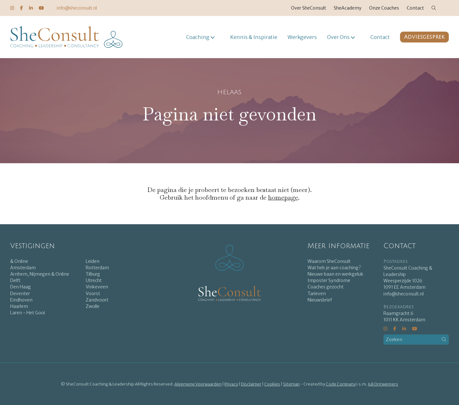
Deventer (20, 293)
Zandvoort (97, 300)
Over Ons (338, 37)
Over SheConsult (308, 8)
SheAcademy (347, 8)
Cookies (272, 384)
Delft (15, 280)
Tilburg (93, 274)
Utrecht (94, 280)
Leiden (92, 261)
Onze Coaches (384, 8)
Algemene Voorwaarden (198, 384)
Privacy (231, 384)
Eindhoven (21, 300)
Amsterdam (23, 268)
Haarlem (19, 306)
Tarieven (317, 293)
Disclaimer (251, 384)
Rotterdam (97, 268)
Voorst (93, 293)
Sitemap (291, 384)
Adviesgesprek (424, 37)
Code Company (341, 384)
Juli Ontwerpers (383, 384)
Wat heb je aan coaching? (334, 268)
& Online (19, 261)
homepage (283, 197)
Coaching (197, 37)
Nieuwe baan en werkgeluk (335, 274)
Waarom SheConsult (329, 261)
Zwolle (92, 306)
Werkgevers (302, 37)
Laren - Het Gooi (27, 313)
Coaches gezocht (326, 287)
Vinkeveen (97, 287)
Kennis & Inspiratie (253, 37)
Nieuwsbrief (320, 300)
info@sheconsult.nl (77, 8)
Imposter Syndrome (329, 280)
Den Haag (20, 287)
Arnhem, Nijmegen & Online (39, 274)
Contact (415, 8)
